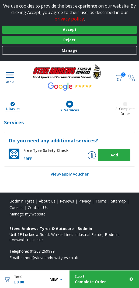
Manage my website (27, 214)
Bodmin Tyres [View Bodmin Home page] (21, 201)
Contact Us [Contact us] (38, 207)
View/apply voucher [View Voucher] (70, 174)
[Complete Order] (104, 279)
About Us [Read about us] (47, 201)
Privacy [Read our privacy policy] (84, 201)
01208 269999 (42, 251)
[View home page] (69, 72)
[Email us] (49, 257)
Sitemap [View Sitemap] (118, 201)
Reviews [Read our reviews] (67, 201)
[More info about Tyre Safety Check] (92, 155)
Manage (70, 50)
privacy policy (69, 19)
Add (114, 154)
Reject (69, 39)
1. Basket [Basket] (12, 108)
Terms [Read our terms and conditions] (101, 201)
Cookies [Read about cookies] (16, 207)
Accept (70, 29)
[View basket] (119, 77)
